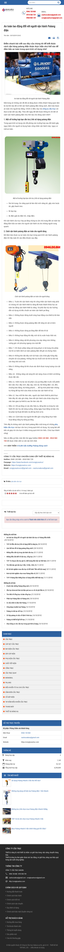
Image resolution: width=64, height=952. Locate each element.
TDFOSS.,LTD (24, 948)
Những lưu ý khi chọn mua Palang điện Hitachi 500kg (29, 809)
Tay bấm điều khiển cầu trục (16, 702)
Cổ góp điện (9, 697)
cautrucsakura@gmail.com (43, 468)
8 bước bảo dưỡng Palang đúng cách (32, 446)
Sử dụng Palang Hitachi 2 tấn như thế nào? (26, 781)
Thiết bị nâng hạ (11, 711)
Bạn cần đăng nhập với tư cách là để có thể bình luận (31, 520)
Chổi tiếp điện (10, 663)
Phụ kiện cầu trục (12, 659)
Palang (8, 683)
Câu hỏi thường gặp (13, 938)
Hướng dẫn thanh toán (14, 892)
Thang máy (9, 707)
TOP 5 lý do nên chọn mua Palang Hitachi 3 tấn (27, 819)
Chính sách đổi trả (13, 900)
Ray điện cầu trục (12, 649)
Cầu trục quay (10, 673)
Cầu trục (8, 639)
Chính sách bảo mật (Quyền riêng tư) (20, 912)
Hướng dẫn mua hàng (14, 922)
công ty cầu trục (49, 109)
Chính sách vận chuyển (15, 904)
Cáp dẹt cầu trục (12, 644)
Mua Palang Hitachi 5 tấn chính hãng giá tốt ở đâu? (29, 829)
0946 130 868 (25, 733)
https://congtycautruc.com (21, 465)
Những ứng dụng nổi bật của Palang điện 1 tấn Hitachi (30, 791)
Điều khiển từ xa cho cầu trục (17, 687)
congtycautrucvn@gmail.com (20, 468)
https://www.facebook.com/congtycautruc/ (27, 462)
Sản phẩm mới (12, 934)
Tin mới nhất (13, 775)
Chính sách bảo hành (14, 896)
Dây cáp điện (10, 654)
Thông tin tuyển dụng (14, 930)
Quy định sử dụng (13, 908)
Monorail (9, 678)
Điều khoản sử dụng (37, 948)
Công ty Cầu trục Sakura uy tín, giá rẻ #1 (35, 945)
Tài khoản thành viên (14, 926)
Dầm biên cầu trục (12, 692)
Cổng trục (9, 668)
